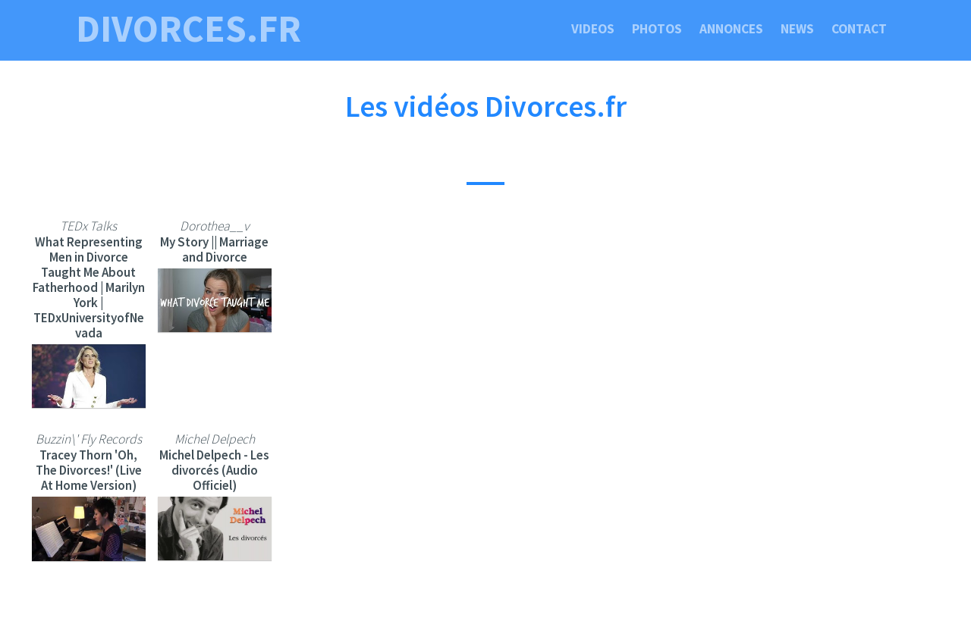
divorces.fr (188, 29)
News (797, 28)
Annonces (731, 28)
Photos (657, 28)
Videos (592, 28)
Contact (859, 28)
